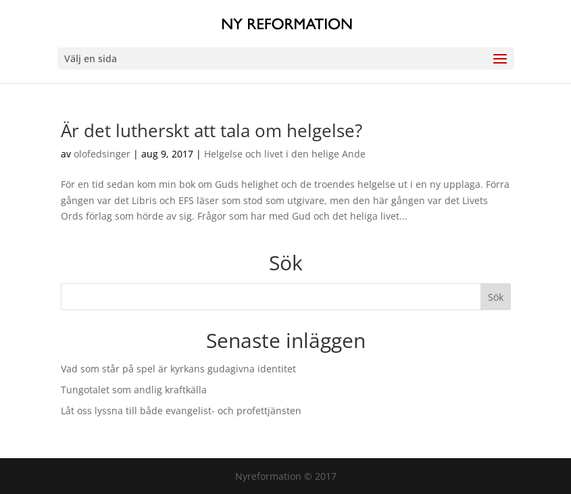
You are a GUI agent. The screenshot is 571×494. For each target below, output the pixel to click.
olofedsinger (102, 153)
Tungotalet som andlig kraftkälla (134, 389)
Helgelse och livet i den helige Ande (285, 153)
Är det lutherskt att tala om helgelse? (211, 130)
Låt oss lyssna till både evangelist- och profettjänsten (181, 410)
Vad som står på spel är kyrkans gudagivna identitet (178, 368)
